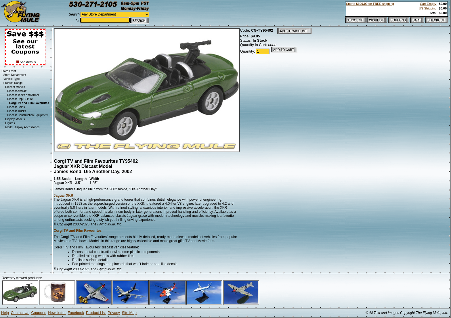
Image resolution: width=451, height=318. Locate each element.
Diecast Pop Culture (20, 99)
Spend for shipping (370, 3)
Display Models (15, 119)
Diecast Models (15, 87)
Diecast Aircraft (16, 91)
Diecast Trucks (16, 111)
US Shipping (427, 8)
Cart (428, 3)
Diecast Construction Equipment (27, 115)
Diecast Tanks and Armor (23, 95)
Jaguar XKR (63, 196)
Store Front (8, 71)
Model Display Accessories (22, 127)
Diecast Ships (16, 107)
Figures (10, 123)
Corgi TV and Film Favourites (78, 231)
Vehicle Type (11, 79)
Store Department (14, 74)
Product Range (13, 83)
